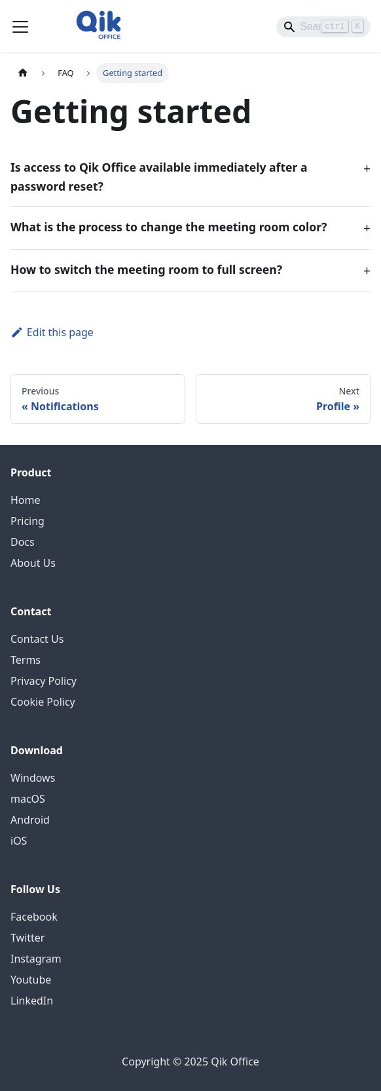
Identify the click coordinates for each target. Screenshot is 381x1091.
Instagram (36, 958)
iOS (18, 840)
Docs (22, 542)
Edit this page (52, 332)
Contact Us (37, 639)
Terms (25, 660)
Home (25, 500)
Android (30, 820)
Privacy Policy (43, 681)
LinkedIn (31, 1000)
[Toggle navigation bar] (20, 27)
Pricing (27, 521)
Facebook (34, 916)
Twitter (27, 937)
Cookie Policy (42, 702)
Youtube (30, 979)
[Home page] (22, 73)
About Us (33, 563)
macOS (27, 799)
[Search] (323, 26)
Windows (32, 778)
